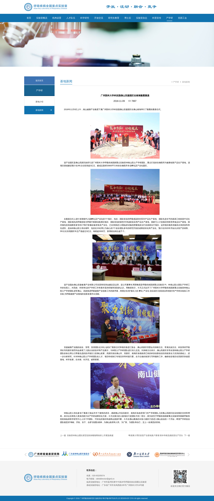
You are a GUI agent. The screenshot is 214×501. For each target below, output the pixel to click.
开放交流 (98, 18)
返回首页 (39, 80)
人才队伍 (70, 18)
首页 (29, 18)
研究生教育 (113, 18)
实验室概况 (41, 18)
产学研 (169, 18)
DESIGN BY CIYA (127, 498)
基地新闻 (186, 82)
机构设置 (56, 18)
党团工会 (182, 18)
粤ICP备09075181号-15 (111, 498)
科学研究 (84, 18)
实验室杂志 (141, 18)
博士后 (127, 18)
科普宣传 (156, 18)
